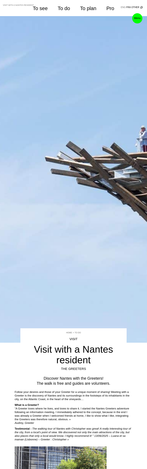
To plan (88, 8)
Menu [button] (136, 22)
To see (40, 8)
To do (64, 8)
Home (68, 332)
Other (135, 7)
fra (128, 7)
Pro (110, 8)
